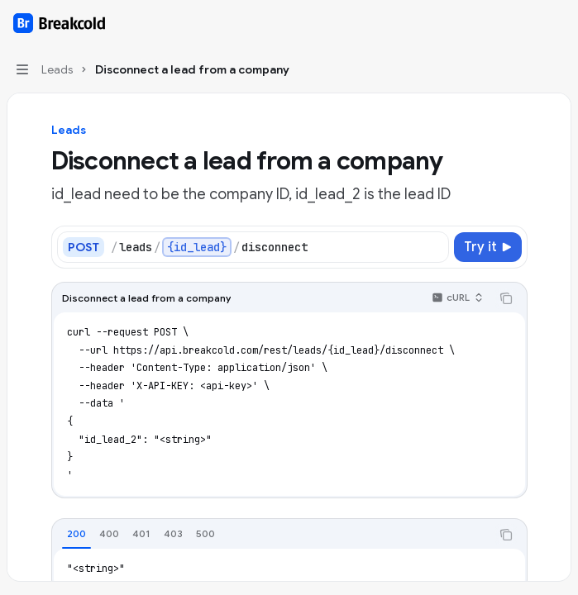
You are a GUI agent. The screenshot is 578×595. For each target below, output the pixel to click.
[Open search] (525, 23)
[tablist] (271, 535)
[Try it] (488, 247)
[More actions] (556, 23)
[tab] (76, 534)
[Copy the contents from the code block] (506, 298)
